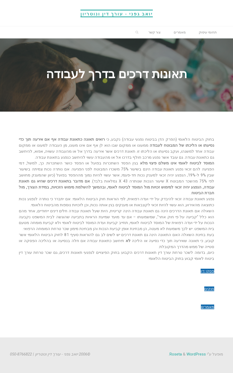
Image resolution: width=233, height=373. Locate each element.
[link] (207, 32)
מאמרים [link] (207, 307)
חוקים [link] (209, 288)
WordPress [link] (196, 354)
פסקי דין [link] (207, 271)
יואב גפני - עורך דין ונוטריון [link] (116, 13)
